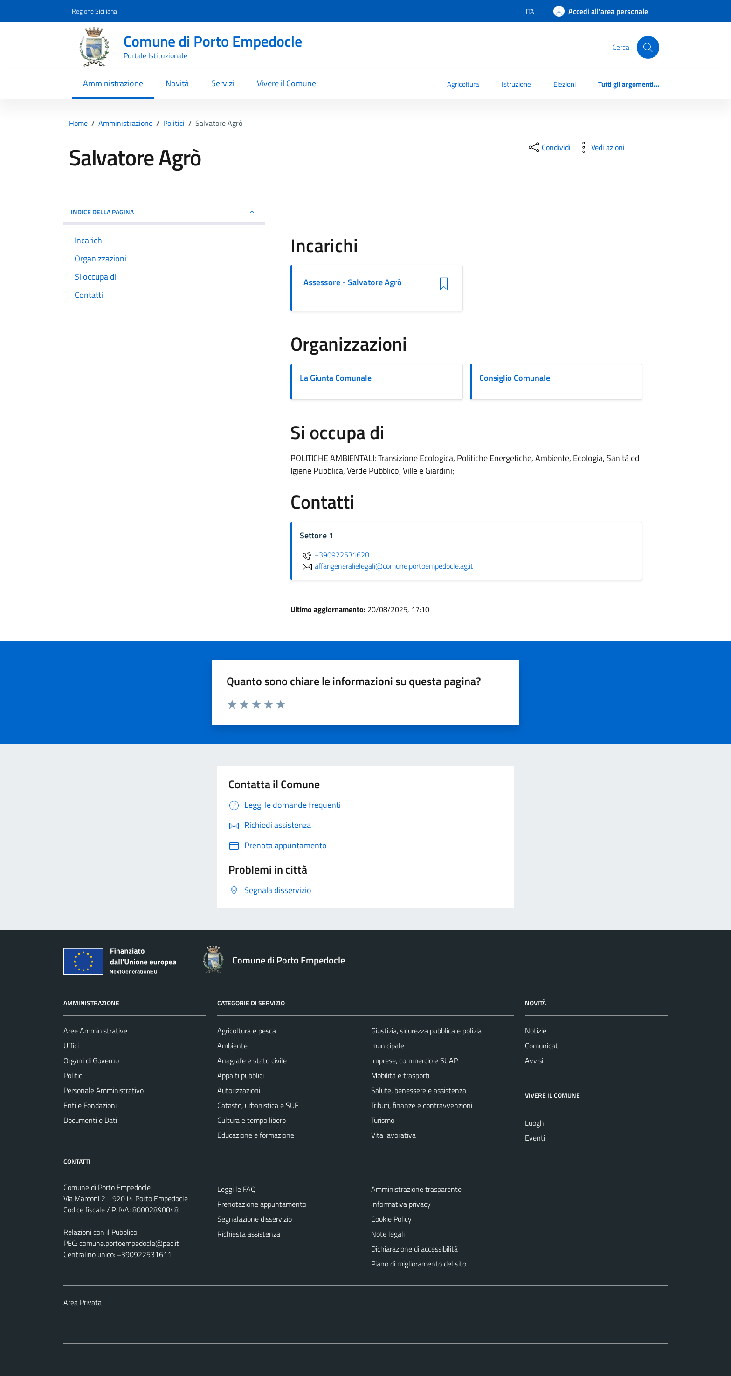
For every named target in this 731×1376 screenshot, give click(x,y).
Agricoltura (463, 84)
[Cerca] (648, 47)
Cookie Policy (391, 1219)
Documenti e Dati (90, 1120)
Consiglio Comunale (514, 378)
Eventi (535, 1137)
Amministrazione (113, 83)
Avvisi (534, 1060)
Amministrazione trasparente (416, 1189)
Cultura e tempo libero (251, 1120)
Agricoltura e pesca (246, 1030)
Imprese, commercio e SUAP (414, 1060)
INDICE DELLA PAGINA (164, 212)
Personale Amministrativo (103, 1090)
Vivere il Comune (286, 83)
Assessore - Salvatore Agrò (352, 282)
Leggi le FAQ (236, 1189)
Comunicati (542, 1045)
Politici (73, 1075)
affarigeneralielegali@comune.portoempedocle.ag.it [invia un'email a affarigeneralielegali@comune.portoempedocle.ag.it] (386, 565)
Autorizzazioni (238, 1090)
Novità (177, 83)
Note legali (388, 1233)
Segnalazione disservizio (254, 1219)
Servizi (222, 83)
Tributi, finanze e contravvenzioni (421, 1105)
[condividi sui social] (548, 147)
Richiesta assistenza (248, 1233)
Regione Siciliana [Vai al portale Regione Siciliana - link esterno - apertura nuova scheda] (94, 11)
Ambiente (232, 1045)
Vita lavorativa (393, 1135)
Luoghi (535, 1122)
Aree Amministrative (95, 1030)
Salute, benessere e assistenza (418, 1090)
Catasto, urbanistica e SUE (258, 1105)
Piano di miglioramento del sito (418, 1263)
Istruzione (516, 84)
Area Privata (82, 1302)
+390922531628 (334, 554)
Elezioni (564, 84)
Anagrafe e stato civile (252, 1060)
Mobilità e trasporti (400, 1075)
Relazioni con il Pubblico (100, 1232)
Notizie (535, 1030)
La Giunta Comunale (336, 378)
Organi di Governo (91, 1060)
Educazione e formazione (255, 1135)
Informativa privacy (401, 1204)
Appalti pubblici (240, 1075)
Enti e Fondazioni (90, 1105)
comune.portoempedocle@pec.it (129, 1243)
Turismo (382, 1120)
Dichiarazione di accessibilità (414, 1248)
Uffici (71, 1045)
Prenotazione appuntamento (261, 1204)
